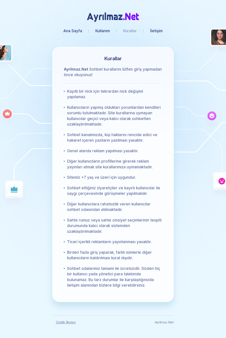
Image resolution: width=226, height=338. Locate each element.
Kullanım (102, 31)
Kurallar (130, 31)
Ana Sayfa (72, 31)
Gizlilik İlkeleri (66, 322)
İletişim (156, 31)
